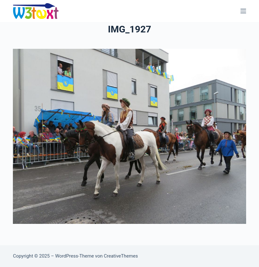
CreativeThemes (121, 256)
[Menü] (243, 11)
